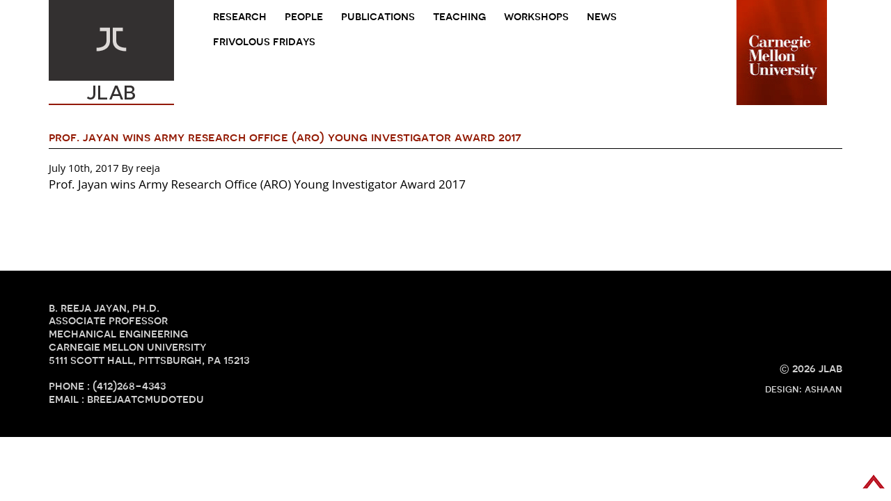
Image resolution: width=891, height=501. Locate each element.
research (240, 16)
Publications (378, 16)
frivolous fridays (264, 41)
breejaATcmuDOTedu (145, 399)
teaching (459, 16)
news (602, 16)
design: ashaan (803, 389)
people (304, 16)
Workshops (536, 16)
